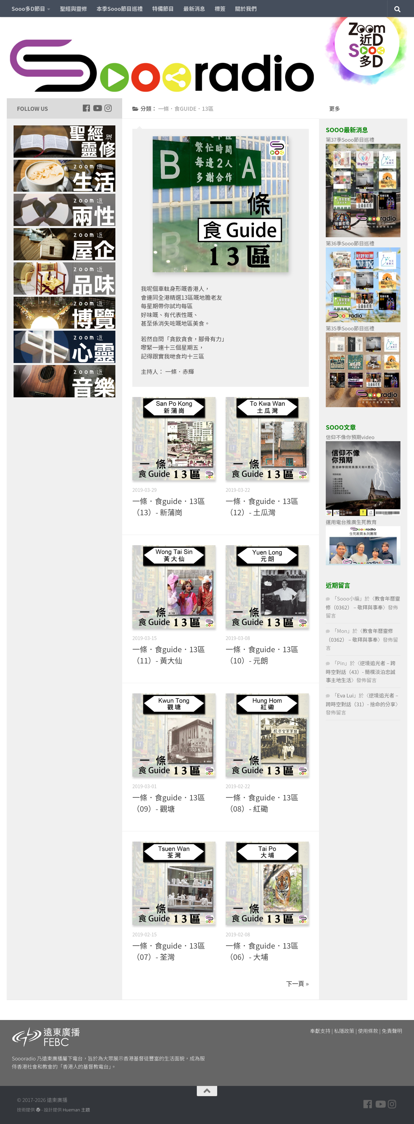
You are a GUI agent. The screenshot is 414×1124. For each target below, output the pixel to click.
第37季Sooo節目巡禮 (350, 139)
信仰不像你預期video (350, 436)
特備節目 (163, 8)
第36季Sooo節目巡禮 (350, 243)
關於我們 (246, 8)
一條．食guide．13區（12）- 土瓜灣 (262, 506)
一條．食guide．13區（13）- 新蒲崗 (168, 506)
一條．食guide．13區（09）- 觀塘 (168, 803)
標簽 (220, 8)
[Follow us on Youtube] (97, 108)
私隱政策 (344, 1030)
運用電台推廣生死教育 (351, 521)
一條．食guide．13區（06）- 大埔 (262, 951)
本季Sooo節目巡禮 (119, 8)
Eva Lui (345, 695)
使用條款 (368, 1030)
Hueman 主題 (76, 1109)
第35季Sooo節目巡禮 (350, 328)
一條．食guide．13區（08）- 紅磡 (262, 803)
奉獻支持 (320, 1030)
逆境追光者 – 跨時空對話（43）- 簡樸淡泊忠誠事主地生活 (361, 671)
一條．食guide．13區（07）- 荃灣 (168, 951)
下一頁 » (297, 983)
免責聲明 (392, 1030)
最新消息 (194, 8)
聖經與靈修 (73, 8)
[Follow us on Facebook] (86, 108)
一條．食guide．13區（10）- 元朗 (262, 654)
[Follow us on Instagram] (108, 108)
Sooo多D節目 (28, 8)
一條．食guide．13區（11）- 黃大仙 (168, 654)
